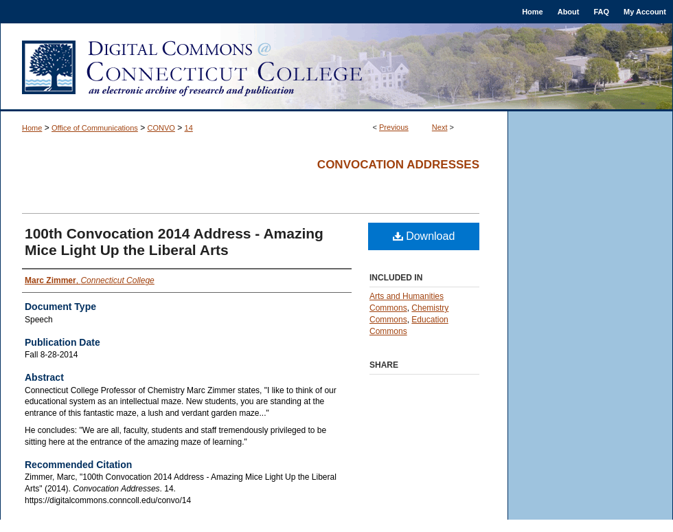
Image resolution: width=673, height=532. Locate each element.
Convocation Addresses (398, 164)
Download (424, 236)
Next (440, 127)
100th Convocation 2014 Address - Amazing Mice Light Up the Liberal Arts (174, 241)
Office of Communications (95, 128)
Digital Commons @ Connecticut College (336, 67)
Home (32, 128)
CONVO (161, 128)
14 (189, 128)
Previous (394, 127)
